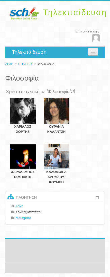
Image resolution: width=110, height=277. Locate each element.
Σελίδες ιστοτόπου (29, 212)
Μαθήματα (23, 218)
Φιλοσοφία (46, 64)
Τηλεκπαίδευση (29, 52)
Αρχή (9, 64)
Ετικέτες (25, 64)
